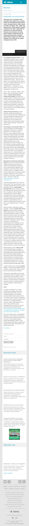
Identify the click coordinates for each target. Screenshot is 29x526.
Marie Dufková (7, 328)
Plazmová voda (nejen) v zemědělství (14, 377)
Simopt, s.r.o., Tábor (13, 523)
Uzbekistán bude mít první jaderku (13, 405)
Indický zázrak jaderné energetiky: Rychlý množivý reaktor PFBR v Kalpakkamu (13, 360)
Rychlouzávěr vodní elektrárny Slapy (14, 390)
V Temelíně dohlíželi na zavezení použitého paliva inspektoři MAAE (13, 419)
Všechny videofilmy (8, 473)
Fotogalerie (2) (21, 51)
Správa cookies (20, 523)
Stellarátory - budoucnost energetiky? (14, 464)
